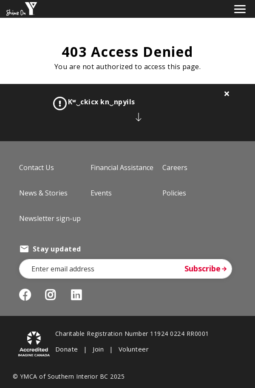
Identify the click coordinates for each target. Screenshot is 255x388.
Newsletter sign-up (50, 218)
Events (101, 193)
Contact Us (36, 167)
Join (98, 349)
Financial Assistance (122, 167)
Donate (66, 349)
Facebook (25, 295)
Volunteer (134, 349)
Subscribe (202, 268)
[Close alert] (227, 93)
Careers (174, 167)
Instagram (56, 295)
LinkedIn (82, 295)
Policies (174, 193)
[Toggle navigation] (240, 8)
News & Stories (43, 193)
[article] (127, 112)
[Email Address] (125, 269)
